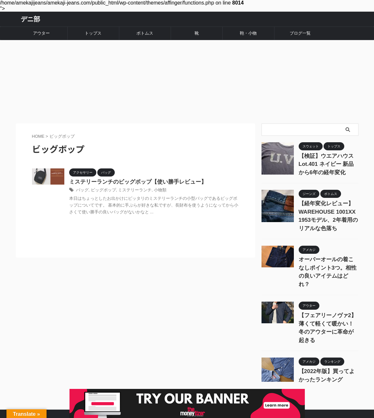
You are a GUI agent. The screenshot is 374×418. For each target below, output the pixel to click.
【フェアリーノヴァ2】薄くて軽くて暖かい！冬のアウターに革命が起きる (328, 299)
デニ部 (30, 19)
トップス (93, 33)
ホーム (134, 382)
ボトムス (144, 33)
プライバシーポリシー (226, 382)
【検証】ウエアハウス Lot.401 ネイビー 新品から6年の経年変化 (327, 156)
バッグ (82, 184)
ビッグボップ (101, 184)
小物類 (154, 184)
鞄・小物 (248, 33)
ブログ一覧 (300, 33)
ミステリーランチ (130, 184)
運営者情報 (157, 382)
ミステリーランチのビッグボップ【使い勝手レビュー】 (133, 176)
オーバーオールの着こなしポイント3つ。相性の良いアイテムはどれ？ (328, 254)
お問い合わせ (187, 382)
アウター (41, 33)
